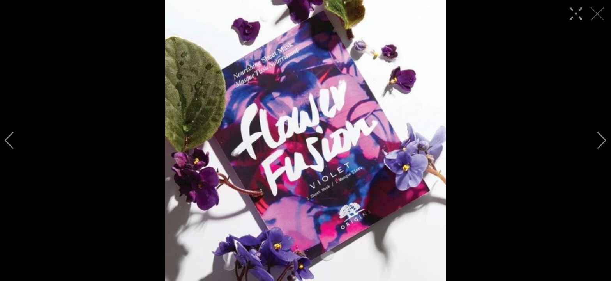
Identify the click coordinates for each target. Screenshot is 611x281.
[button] (9, 140)
